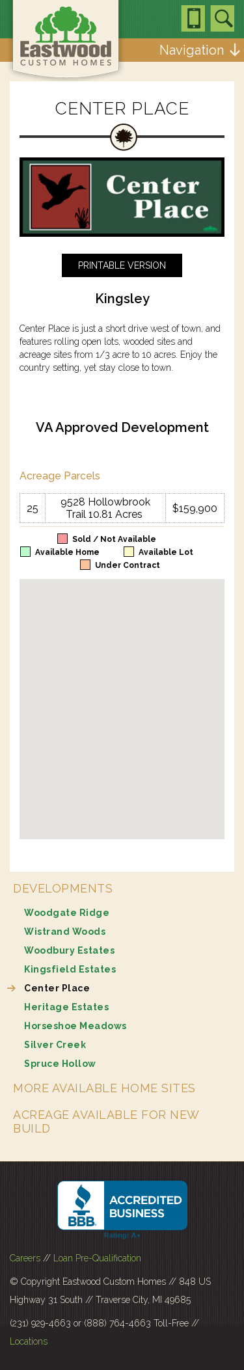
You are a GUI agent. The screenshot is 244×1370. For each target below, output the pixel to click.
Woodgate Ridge (66, 912)
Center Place (57, 988)
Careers (25, 1258)
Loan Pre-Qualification (97, 1258)
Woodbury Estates (69, 950)
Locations (28, 1341)
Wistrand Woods (64, 931)
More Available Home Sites (104, 1088)
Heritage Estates (66, 1007)
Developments (63, 888)
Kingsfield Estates (70, 969)
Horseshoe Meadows (75, 1026)
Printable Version (122, 265)
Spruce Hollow (60, 1063)
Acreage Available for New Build (106, 1121)
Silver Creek (55, 1045)
